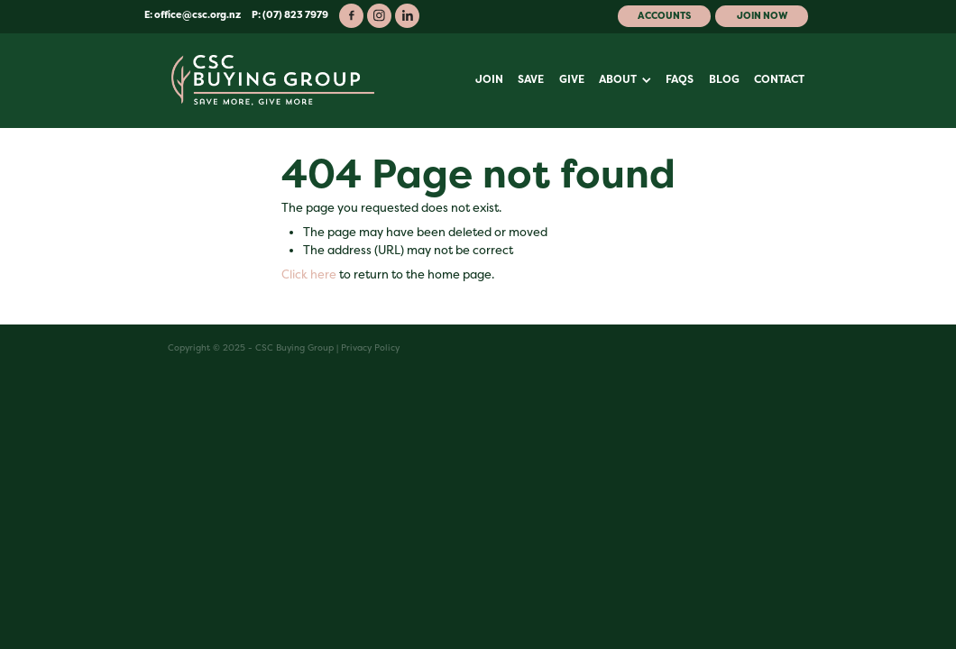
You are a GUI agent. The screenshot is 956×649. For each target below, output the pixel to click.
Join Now (762, 16)
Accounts (664, 16)
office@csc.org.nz (197, 15)
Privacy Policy (370, 347)
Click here (308, 274)
